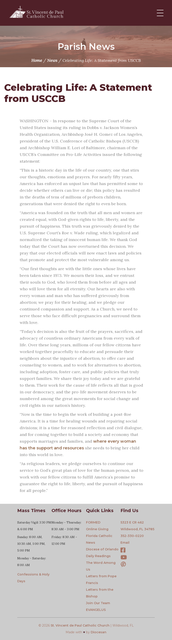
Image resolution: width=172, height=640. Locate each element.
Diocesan (98, 632)
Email (124, 543)
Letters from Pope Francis (101, 579)
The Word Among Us (101, 566)
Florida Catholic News (99, 539)
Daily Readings (98, 556)
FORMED (93, 522)
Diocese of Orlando (102, 549)
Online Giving (97, 529)
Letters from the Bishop (99, 593)
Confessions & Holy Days (33, 577)
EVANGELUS (96, 610)
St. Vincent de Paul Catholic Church (80, 625)
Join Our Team (98, 603)
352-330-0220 (132, 536)
